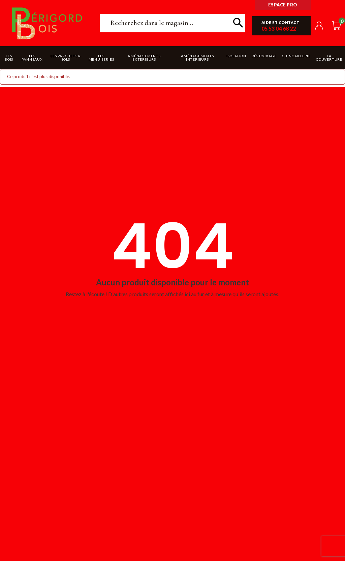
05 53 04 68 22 (278, 28)
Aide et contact (280, 22)
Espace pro (282, 4)
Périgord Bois (47, 23)
